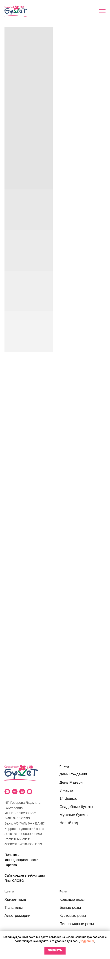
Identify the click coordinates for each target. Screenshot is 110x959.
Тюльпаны (13, 907)
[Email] (22, 791)
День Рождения (73, 774)
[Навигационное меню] (102, 11)
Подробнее (87, 941)
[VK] (15, 791)
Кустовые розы (72, 915)
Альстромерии (17, 915)
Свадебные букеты (76, 807)
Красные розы (72, 899)
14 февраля (70, 798)
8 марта (66, 790)
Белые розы (70, 907)
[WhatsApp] (29, 791)
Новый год (68, 823)
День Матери (71, 782)
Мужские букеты (73, 815)
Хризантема (15, 899)
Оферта (10, 865)
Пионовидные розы (76, 924)
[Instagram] (7, 791)
